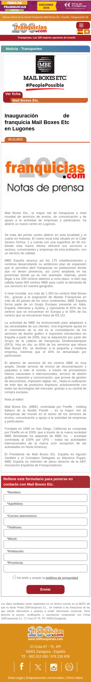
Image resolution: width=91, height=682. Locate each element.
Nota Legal (15, 678)
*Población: (16, 551)
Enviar (45, 589)
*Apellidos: (15, 504)
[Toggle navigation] (83, 25)
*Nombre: (14, 492)
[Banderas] (83, 31)
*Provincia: (15, 563)
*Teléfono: (14, 527)
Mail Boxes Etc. (25, 100)
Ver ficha (13, 94)
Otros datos (74, 678)
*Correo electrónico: (22, 516)
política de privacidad (62, 578)
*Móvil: (12, 539)
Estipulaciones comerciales (45, 678)
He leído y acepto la (47, 578)
